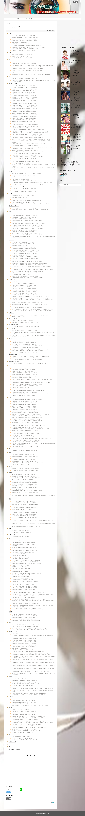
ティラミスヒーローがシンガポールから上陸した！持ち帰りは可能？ (25, 712)
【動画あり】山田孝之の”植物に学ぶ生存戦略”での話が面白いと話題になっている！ (28, 390)
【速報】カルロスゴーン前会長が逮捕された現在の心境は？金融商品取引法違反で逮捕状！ (29, 263)
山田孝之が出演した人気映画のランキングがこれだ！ (22, 387)
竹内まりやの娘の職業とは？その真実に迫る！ (21, 536)
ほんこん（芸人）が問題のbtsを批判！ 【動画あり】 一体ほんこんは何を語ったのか (28, 129)
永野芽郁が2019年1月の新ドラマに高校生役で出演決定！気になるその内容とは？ (27, 220)
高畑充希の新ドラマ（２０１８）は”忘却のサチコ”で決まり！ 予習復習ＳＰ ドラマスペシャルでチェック (32, 226)
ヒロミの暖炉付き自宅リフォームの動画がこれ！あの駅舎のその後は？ (25, 470)
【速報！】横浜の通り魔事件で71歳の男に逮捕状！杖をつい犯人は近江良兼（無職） (28, 264)
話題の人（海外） (13, 676)
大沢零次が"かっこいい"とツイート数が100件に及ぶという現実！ (24, 103)
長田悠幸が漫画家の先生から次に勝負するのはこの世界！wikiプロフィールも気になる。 (29, 143)
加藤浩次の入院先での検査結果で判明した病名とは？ (22, 568)
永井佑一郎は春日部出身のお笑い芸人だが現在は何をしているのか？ (25, 550)
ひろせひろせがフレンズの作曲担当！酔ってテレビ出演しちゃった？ (25, 293)
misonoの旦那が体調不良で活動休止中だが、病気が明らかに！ (24, 122)
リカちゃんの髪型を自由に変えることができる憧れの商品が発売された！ (26, 477)
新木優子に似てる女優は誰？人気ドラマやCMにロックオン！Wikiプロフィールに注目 (28, 47)
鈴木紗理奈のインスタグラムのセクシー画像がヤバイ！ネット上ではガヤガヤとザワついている (30, 296)
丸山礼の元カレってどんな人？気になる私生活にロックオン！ (24, 286)
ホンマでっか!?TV (13, 318)
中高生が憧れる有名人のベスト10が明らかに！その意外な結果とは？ (25, 116)
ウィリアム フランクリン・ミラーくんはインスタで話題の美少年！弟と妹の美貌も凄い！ (29, 694)
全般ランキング (62, 175)
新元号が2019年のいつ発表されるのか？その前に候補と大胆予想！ (25, 256)
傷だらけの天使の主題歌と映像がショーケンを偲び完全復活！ (24, 35)
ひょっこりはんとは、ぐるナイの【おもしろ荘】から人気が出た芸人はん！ (26, 608)
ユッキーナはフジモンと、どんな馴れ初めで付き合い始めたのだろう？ (25, 290)
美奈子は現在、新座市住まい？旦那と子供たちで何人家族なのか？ (24, 649)
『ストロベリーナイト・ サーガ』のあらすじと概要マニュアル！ (24, 191)
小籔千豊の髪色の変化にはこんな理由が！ (20, 571)
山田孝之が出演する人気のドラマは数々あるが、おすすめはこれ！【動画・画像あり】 (28, 228)
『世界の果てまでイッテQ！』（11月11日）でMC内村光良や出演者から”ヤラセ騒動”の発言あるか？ (31, 131)
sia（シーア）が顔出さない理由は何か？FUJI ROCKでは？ (23, 678)
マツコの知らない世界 (14, 324)
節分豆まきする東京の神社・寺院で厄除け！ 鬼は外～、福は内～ (24, 487)
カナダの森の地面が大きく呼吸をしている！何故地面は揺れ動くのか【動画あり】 (27, 261)
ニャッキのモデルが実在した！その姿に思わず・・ (21, 163)
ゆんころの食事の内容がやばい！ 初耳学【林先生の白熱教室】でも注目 (25, 352)
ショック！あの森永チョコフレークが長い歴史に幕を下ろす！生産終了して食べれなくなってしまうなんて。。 (33, 269)
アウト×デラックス (14, 72)
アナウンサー (12, 76)
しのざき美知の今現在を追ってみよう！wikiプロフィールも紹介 (24, 285)
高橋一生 (11, 734)
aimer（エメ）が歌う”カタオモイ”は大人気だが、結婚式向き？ (24, 502)
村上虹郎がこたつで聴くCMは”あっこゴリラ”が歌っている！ (23, 50)
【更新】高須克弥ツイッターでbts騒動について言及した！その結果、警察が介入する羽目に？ (30, 132)
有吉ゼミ (11, 466)
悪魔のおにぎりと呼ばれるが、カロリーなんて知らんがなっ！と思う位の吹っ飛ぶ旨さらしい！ (30, 363)
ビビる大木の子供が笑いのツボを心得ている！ (21, 557)
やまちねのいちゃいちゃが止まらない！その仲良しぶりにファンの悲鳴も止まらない (28, 66)
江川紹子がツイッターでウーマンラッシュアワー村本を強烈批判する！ (25, 97)
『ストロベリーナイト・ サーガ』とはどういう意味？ (22, 189)
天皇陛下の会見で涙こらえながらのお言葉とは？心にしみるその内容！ (25, 258)
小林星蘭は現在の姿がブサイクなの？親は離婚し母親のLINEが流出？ (25, 43)
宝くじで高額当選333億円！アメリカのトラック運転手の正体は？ (24, 682)
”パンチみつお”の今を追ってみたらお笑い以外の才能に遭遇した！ (24, 547)
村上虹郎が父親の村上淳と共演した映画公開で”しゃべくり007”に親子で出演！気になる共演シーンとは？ (32, 382)
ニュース (11, 240)
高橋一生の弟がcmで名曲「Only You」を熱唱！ (21, 736)
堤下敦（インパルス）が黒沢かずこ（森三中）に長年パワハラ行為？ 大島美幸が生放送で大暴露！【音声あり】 (33, 594)
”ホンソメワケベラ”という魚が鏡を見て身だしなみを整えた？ (23, 242)
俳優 (10, 365)
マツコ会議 (12, 328)
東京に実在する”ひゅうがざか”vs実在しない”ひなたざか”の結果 (24, 63)
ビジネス (11, 312)
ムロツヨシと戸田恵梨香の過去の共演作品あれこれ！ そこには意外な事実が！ (27, 225)
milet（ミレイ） (13, 52)
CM (10, 33)
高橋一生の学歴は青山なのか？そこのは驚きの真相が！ (22, 738)
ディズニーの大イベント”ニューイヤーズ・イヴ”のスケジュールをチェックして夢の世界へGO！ (30, 209)
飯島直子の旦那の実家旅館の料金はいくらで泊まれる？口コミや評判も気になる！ (27, 399)
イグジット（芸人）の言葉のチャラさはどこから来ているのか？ (24, 544)
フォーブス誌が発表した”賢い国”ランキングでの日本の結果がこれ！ (25, 251)
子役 (10, 448)
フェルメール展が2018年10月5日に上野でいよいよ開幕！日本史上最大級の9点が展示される (29, 629)
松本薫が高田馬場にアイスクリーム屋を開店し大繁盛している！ (24, 98)
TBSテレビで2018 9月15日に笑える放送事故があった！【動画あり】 (25, 150)
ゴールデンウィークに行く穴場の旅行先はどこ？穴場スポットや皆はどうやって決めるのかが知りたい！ (32, 493)
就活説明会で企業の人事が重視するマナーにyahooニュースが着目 (24, 255)
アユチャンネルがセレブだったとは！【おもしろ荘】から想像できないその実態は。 (28, 609)
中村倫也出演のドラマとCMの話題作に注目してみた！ (22, 42)
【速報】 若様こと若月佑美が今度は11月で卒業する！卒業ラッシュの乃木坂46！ (27, 68)
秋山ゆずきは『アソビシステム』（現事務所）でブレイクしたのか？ (25, 401)
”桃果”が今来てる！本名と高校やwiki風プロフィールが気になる (24, 406)
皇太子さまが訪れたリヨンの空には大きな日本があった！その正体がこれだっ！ (27, 272)
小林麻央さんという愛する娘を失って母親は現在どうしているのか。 (25, 78)
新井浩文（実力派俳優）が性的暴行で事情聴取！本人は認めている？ (25, 108)
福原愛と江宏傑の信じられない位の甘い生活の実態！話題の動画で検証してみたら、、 (28, 200)
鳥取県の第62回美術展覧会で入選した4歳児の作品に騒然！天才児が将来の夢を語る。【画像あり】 (31, 654)
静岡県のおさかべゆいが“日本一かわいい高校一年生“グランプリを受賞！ (26, 161)
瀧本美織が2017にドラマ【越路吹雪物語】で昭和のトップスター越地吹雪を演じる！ (28, 234)
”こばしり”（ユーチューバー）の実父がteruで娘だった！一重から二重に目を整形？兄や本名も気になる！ (32, 139)
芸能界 (10, 612)
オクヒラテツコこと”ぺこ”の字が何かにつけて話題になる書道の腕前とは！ (26, 347)
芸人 (10, 538)
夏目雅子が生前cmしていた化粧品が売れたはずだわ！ (22, 435)
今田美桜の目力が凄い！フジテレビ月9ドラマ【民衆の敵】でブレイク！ (26, 446)
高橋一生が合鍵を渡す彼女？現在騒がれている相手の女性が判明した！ (25, 739)
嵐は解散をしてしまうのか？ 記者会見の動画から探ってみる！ (24, 180)
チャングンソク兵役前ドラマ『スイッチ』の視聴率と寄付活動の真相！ (25, 124)
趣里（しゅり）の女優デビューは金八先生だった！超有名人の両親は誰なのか (27, 45)
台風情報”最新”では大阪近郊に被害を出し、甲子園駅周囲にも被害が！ (25, 276)
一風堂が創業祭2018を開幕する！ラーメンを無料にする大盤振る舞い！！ (26, 145)
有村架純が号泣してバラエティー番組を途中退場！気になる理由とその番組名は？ (27, 137)
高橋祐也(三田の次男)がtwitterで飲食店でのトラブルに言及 (23, 90)
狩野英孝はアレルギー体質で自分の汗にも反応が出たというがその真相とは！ (27, 573)
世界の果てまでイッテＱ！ (16, 354)
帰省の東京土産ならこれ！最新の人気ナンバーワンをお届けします (24, 714)
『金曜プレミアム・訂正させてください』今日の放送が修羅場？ (24, 288)
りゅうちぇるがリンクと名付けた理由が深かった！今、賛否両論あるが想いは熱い (27, 156)
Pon (53, 802)
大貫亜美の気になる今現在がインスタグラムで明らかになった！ (24, 118)
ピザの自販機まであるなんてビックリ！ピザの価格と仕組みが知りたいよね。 (27, 724)
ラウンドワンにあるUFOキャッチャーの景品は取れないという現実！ (25, 253)
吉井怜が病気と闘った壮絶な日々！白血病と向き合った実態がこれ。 (25, 404)
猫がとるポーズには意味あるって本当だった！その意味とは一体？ (24, 476)
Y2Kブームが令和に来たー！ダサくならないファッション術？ (24, 474)
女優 (10, 397)
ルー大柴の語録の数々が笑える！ (18, 281)
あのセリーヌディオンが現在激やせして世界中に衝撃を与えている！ (25, 106)
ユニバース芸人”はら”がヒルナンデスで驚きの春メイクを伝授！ (24, 597)
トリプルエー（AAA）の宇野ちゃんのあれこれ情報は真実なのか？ (24, 87)
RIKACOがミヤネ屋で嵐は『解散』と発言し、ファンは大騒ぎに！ (24, 113)
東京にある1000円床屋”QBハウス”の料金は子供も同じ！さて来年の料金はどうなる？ (28, 490)
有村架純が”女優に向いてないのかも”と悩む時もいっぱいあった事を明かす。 (26, 422)
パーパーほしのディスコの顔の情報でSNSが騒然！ (21, 574)
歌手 (10, 499)
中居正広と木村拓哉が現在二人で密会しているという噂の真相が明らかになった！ (27, 184)
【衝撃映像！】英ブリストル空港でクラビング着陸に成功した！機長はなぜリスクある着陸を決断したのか (32, 688)
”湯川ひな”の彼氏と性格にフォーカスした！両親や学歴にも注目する (25, 412)
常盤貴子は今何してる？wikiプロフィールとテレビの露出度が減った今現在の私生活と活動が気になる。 (32, 438)
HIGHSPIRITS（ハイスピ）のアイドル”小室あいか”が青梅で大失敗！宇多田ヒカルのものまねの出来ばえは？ (33, 65)
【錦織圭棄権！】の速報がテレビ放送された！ (21, 197)
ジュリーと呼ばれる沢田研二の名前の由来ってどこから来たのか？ (24, 512)
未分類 (10, 472)
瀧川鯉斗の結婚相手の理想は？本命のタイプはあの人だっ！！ (24, 633)
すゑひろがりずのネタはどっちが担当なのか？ (21, 576)
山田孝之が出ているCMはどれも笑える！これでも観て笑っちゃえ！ (25, 48)
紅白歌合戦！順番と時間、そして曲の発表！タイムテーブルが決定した (25, 127)
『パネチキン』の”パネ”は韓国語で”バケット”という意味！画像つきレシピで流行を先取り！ (29, 717)
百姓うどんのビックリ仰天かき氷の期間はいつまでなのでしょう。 (24, 729)
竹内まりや (12, 534)
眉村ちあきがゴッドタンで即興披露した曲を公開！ (21, 532)
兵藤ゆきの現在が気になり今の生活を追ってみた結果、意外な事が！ (25, 291)
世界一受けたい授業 (14, 361)
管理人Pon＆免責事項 (22, 18)
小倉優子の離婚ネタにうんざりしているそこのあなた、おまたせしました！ (26, 155)
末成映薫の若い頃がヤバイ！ (17, 545)
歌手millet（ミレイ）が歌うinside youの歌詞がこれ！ (22, 57)
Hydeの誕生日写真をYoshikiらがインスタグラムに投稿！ (22, 509)
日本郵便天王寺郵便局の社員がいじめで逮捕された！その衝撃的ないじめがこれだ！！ (28, 271)
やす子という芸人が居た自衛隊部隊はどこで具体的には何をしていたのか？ (26, 563)
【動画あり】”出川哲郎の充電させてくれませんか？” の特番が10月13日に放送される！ (28, 302)
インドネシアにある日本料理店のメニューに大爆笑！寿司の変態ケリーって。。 (27, 153)
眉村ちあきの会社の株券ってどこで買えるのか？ (21, 530)
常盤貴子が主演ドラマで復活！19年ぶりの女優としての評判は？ (24, 217)
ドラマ (10, 211)
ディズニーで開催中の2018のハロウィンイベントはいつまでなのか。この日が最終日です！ (29, 208)
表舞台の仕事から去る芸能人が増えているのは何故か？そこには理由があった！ (27, 620)
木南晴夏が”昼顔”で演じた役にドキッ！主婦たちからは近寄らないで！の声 (26, 436)
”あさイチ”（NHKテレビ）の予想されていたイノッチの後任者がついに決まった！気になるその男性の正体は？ (33, 309)
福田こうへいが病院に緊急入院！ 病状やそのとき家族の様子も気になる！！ (26, 126)
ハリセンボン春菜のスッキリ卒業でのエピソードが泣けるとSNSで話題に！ (26, 548)
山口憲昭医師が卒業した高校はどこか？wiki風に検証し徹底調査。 (24, 92)
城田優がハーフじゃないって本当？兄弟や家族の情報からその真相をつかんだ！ (27, 384)
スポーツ (11, 193)
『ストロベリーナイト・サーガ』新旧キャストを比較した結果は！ (24, 188)
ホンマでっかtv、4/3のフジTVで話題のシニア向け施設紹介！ (23, 283)
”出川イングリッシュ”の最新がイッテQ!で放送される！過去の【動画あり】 (26, 357)
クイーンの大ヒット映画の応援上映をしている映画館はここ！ (24, 459)
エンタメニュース (13, 83)
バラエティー (12, 279)
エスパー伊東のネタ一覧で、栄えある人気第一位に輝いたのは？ (24, 590)
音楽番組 (11, 696)
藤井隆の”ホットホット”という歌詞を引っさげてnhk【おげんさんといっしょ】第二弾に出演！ (30, 705)
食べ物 (10, 707)
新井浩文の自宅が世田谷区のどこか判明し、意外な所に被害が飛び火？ (25, 37)
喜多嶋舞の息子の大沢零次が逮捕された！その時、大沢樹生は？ (24, 111)
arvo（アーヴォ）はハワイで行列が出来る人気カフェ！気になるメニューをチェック (28, 721)
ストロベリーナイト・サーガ (16, 186)
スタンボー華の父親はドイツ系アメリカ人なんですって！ (23, 202)
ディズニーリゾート (14, 205)
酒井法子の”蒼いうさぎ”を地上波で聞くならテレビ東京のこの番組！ (25, 89)
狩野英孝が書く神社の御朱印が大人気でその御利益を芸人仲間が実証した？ (26, 561)
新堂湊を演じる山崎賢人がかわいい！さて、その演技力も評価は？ (24, 230)
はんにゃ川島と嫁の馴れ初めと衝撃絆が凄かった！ (21, 558)
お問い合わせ (31, 18)
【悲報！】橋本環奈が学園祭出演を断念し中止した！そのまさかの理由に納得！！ (27, 134)
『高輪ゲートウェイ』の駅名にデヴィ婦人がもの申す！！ (23, 259)
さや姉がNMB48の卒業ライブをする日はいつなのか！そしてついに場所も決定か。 (28, 70)
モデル (10, 338)
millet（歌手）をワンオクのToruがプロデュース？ (21, 56)
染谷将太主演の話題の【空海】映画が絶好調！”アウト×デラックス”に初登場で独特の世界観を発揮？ (31, 74)
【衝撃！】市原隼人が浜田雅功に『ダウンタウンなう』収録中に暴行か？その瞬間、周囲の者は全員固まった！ (33, 379)
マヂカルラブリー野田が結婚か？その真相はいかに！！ (22, 540)
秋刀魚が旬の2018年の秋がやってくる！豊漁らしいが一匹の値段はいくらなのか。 (28, 277)
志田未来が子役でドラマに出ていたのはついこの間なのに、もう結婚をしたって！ (27, 151)
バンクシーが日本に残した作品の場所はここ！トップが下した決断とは (25, 250)
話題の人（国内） (13, 631)
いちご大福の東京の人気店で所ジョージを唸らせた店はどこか (24, 732)
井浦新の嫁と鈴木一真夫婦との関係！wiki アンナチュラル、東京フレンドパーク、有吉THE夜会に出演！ (32, 393)
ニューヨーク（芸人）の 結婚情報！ (19, 553)
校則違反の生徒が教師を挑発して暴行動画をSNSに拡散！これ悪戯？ (25, 248)
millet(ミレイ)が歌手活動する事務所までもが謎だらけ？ (22, 54)
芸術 (10, 622)
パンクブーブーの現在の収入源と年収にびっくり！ (21, 565)
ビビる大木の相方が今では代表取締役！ (19, 555)
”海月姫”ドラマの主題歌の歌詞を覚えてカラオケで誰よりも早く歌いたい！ (26, 526)
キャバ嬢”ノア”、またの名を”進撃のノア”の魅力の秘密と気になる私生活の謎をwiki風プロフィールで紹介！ (32, 659)
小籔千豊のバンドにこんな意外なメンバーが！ (21, 566)
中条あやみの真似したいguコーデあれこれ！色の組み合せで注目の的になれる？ (27, 345)
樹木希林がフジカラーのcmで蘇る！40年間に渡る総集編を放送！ (24, 40)
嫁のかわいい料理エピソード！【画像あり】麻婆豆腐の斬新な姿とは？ (25, 492)
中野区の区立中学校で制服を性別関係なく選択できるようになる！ (24, 243)
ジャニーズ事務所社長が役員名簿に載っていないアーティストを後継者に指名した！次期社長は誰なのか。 (32, 182)
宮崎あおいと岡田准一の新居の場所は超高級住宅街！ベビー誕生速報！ (25, 430)
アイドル (11, 59)
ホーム (6, 18)
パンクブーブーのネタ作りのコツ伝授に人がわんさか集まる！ (24, 542)
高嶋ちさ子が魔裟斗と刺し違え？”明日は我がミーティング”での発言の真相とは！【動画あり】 (30, 304)
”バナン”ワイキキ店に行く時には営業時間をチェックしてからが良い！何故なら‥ (27, 730)
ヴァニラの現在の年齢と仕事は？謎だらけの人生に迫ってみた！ (24, 95)
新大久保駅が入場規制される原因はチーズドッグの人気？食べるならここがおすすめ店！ (29, 716)
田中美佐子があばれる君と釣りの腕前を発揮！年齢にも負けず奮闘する (25, 294)
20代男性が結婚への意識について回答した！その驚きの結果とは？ (25, 482)
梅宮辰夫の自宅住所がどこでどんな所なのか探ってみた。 (23, 93)
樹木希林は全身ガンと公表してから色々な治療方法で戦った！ (24, 148)
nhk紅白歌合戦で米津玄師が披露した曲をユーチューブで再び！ (24, 119)
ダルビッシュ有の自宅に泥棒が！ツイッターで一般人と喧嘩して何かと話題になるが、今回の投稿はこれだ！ (33, 203)
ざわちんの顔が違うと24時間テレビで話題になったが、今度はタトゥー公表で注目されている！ (30, 159)
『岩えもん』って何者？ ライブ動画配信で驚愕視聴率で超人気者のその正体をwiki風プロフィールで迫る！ (32, 660)
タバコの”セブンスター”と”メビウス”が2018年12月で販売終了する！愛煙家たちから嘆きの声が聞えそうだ (32, 266)
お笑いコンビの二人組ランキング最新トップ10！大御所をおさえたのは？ (26, 595)
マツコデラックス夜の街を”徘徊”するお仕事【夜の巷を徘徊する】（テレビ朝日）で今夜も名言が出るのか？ (33, 310)
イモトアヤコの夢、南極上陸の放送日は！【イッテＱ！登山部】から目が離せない (27, 307)
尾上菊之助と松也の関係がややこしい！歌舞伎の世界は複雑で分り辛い (25, 626)
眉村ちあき (12, 528)
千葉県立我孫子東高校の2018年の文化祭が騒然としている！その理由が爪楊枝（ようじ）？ (29, 628)
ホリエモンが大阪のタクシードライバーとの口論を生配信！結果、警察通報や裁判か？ (28, 135)
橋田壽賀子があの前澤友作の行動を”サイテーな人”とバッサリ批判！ (25, 114)
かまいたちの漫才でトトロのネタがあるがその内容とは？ (23, 552)
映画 (10, 452)
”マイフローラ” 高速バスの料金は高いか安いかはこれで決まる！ (24, 158)
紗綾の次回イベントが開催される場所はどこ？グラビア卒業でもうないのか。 (27, 173)
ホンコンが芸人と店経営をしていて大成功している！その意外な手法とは (26, 603)
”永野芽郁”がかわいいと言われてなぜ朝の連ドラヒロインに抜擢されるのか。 (26, 233)
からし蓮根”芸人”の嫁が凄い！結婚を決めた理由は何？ (22, 579)
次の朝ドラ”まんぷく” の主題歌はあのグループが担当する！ (23, 231)
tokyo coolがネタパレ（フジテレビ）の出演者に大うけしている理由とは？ (26, 581)
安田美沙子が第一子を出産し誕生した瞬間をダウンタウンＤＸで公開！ (25, 441)
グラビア (11, 171)
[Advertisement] (18, 772)
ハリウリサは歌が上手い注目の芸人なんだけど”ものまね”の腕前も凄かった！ (26, 560)
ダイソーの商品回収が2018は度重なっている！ (21, 274)
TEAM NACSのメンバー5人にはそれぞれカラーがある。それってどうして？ (27, 322)
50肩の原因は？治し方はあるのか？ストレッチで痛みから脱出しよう (25, 489)
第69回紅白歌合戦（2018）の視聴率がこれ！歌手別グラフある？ (24, 121)
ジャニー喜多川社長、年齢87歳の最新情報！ (20, 179)
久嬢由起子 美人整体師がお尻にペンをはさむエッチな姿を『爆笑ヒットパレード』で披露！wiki (30, 671)
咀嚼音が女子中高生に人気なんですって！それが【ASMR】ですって (25, 485)
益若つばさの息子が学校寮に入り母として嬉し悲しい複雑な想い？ (24, 342)
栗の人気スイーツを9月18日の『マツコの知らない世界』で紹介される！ (26, 326)
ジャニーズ (12, 177)
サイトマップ (12, 18)
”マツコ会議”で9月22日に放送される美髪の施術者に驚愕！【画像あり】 (25, 330)
